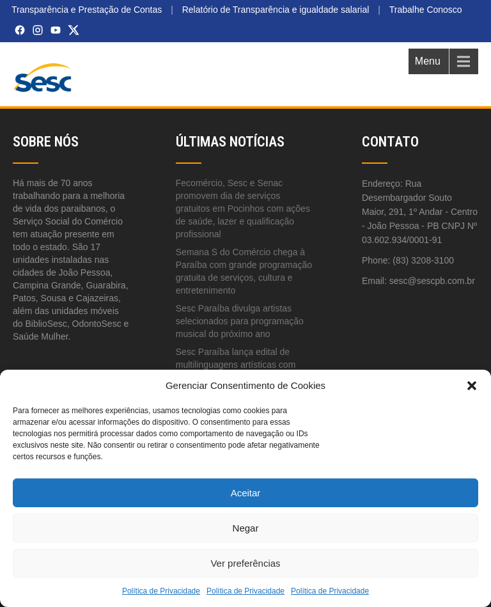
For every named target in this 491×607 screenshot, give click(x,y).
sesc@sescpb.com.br (432, 281)
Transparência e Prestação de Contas (87, 9)
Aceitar (246, 492)
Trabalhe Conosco (425, 9)
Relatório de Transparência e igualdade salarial (276, 9)
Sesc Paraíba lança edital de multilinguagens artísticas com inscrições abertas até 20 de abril (241, 364)
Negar (246, 528)
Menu (427, 61)
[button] (471, 385)
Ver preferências (245, 563)
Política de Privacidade (161, 591)
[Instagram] (37, 30)
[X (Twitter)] (73, 30)
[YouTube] (55, 30)
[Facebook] (20, 30)
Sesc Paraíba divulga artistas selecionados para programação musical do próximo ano (240, 321)
